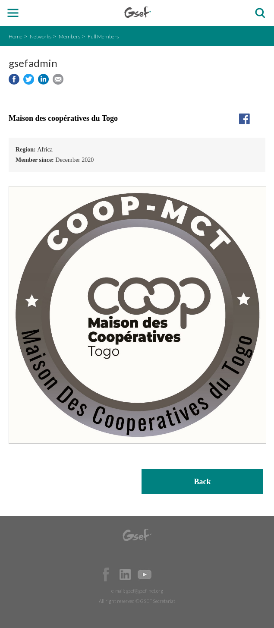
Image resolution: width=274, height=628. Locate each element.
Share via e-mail (58, 79)
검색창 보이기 (260, 13)
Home (15, 36)
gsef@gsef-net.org (144, 590)
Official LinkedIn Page (125, 574)
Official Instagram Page (164, 574)
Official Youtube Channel (144, 574)
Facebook (106, 574)
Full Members (103, 36)
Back (202, 481)
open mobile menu (13, 13)
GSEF (137, 12)
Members (69, 36)
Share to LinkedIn (43, 79)
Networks (40, 36)
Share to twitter (28, 79)
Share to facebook (14, 79)
